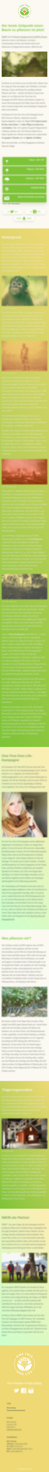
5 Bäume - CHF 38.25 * (24, 170)
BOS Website (11, 1408)
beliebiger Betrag (24, 188)
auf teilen (13, 211)
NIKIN (4, 37)
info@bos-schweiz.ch (14, 1429)
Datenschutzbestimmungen (16, 1410)
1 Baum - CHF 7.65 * (24, 161)
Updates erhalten (24, 218)
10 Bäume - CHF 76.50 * (24, 179)
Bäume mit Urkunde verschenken (24, 198)
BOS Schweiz (35, 1383)
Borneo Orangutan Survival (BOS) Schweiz (30, 37)
